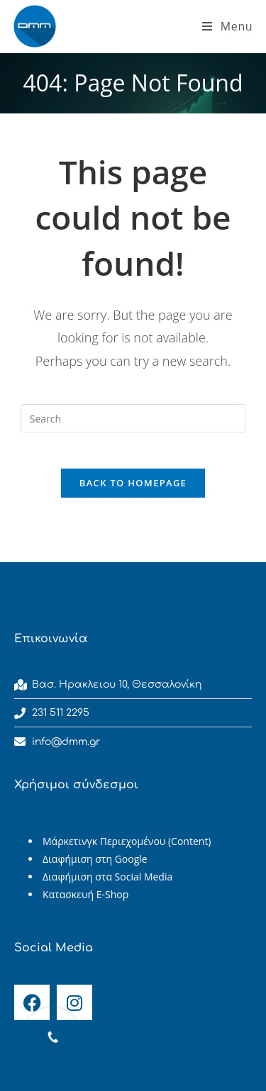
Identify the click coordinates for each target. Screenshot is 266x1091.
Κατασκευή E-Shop (85, 894)
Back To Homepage (133, 482)
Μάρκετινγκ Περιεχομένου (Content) (127, 841)
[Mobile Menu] (227, 26)
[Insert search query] (133, 418)
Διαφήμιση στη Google (95, 859)
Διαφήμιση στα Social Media (107, 876)
